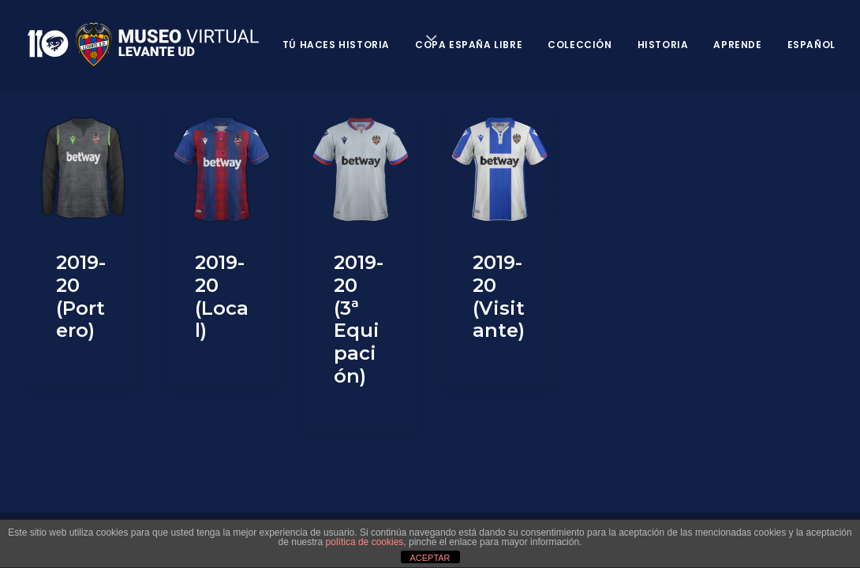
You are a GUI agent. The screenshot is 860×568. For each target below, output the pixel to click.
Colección (579, 44)
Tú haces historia (336, 44)
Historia (663, 44)
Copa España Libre (468, 44)
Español (811, 44)
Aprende (737, 44)
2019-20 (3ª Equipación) (358, 319)
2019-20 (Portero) (81, 296)
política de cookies (365, 541)
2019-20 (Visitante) (499, 296)
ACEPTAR (429, 557)
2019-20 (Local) (222, 296)
